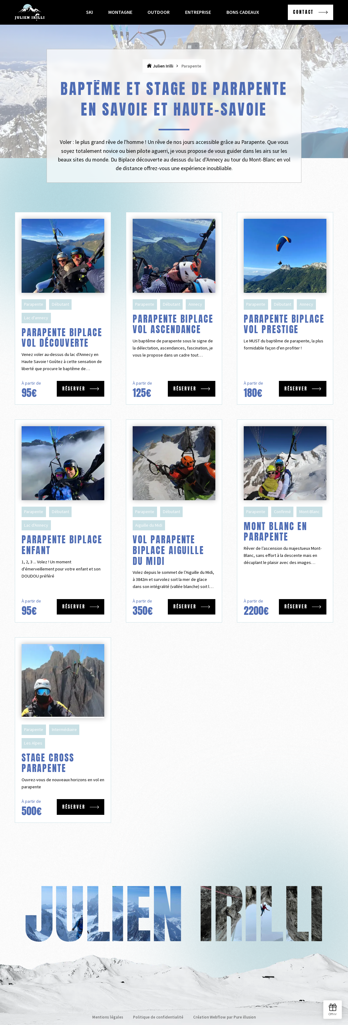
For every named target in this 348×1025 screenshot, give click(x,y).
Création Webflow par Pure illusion (224, 1017)
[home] (29, 12)
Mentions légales (107, 1017)
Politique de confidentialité (158, 1017)
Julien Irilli (163, 66)
